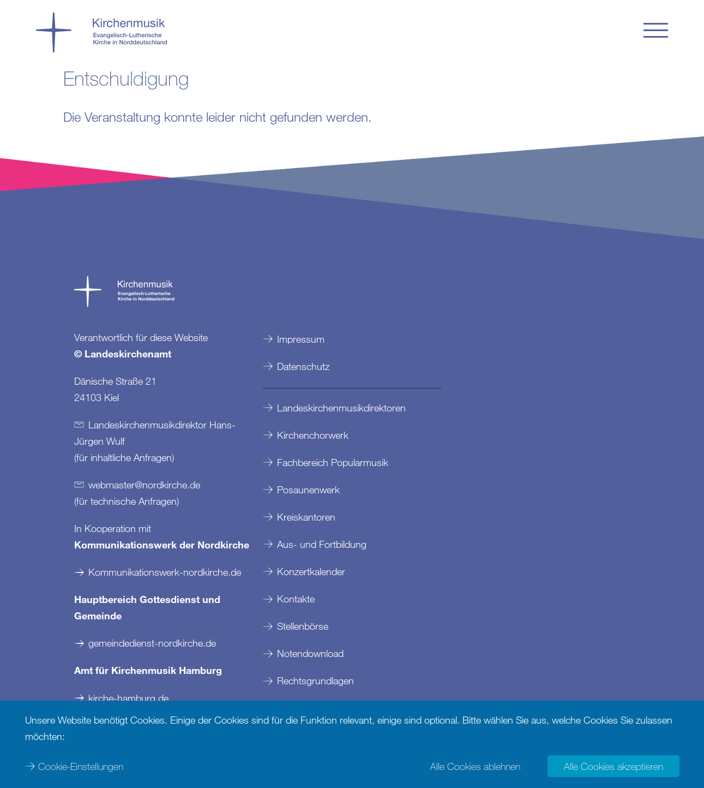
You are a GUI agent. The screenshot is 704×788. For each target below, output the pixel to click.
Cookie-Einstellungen (80, 766)
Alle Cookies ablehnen (475, 766)
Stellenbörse (302, 626)
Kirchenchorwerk (312, 435)
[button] (655, 30)
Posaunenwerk (308, 489)
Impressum (300, 339)
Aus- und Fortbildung (321, 544)
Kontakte (296, 599)
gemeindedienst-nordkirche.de (152, 643)
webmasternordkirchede (144, 485)
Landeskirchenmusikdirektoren (341, 408)
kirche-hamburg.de (128, 698)
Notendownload (310, 653)
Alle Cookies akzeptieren (613, 766)
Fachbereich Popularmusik (332, 462)
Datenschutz (303, 366)
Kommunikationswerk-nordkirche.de (164, 572)
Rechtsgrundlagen (315, 680)
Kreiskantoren (306, 517)
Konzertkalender (311, 571)
